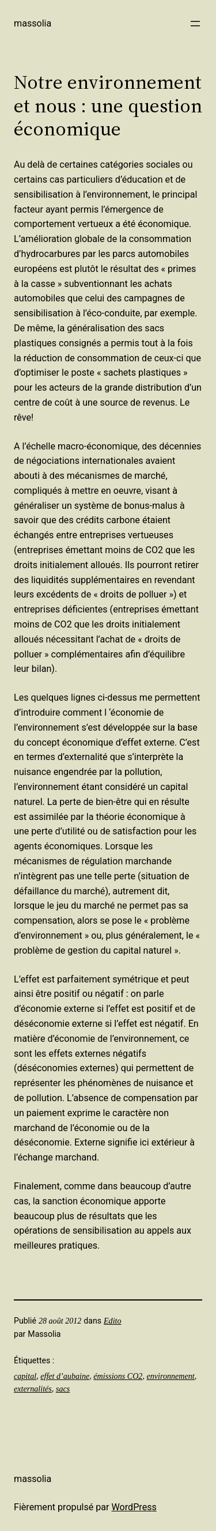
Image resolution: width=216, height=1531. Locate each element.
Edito (113, 1320)
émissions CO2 (117, 1376)
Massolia (32, 23)
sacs (63, 1388)
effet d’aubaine (64, 1376)
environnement (170, 1376)
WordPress (134, 1507)
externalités (33, 1388)
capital (25, 1376)
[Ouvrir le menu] (195, 24)
